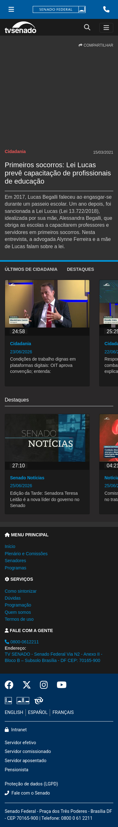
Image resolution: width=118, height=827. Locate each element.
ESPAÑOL (38, 712)
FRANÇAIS (63, 712)
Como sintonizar (21, 591)
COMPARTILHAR (96, 45)
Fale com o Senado (27, 793)
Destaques (80, 269)
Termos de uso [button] (19, 619)
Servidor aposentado (25, 760)
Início (10, 546)
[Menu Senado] (11, 9)
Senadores (15, 560)
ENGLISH (14, 712)
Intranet (16, 730)
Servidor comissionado (28, 751)
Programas (15, 567)
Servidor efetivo (20, 742)
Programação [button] (18, 604)
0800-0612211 (22, 641)
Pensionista (16, 770)
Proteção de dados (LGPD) (31, 784)
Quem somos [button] (18, 612)
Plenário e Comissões (26, 553)
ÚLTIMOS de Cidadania (31, 269)
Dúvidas (13, 598)
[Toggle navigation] (106, 27)
